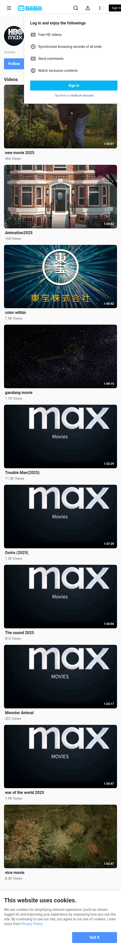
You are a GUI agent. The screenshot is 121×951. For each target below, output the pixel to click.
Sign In (73, 86)
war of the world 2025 (24, 792)
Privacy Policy (32, 924)
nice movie (14, 872)
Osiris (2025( (16, 552)
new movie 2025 (19, 152)
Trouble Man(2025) (22, 472)
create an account (82, 95)
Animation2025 (19, 232)
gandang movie (18, 392)
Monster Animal (19, 712)
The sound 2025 (19, 632)
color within (15, 312)
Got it (95, 937)
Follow (14, 63)
